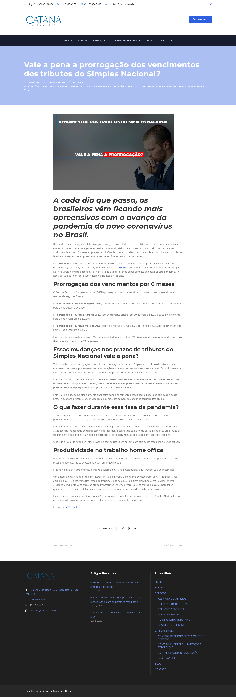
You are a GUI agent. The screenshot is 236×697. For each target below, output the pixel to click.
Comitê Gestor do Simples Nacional (48, 86)
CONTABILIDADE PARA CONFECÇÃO (178, 652)
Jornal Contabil (69, 507)
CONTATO (166, 40)
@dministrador (56, 82)
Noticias (78, 82)
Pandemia (101, 86)
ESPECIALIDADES (126, 40)
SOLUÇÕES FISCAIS (168, 614)
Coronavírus (77, 86)
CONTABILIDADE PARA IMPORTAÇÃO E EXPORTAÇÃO (179, 646)
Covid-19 (90, 86)
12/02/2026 (96, 621)
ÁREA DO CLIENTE (201, 19)
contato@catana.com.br (43, 610)
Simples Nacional (168, 86)
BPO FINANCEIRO (167, 658)
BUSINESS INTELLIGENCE (172, 625)
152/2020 (122, 267)
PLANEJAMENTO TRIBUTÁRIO (174, 619)
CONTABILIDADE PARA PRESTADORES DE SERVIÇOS (181, 637)
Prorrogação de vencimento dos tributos (132, 86)
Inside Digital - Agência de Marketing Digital (48, 691)
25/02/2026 (96, 591)
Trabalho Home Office (192, 86)
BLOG (150, 40)
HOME (68, 40)
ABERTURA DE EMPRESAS (172, 598)
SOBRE (82, 40)
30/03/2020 (33, 82)
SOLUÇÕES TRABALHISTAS (173, 604)
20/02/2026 (96, 606)
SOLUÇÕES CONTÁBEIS (171, 609)
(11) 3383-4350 (37, 599)
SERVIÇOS (99, 40)
